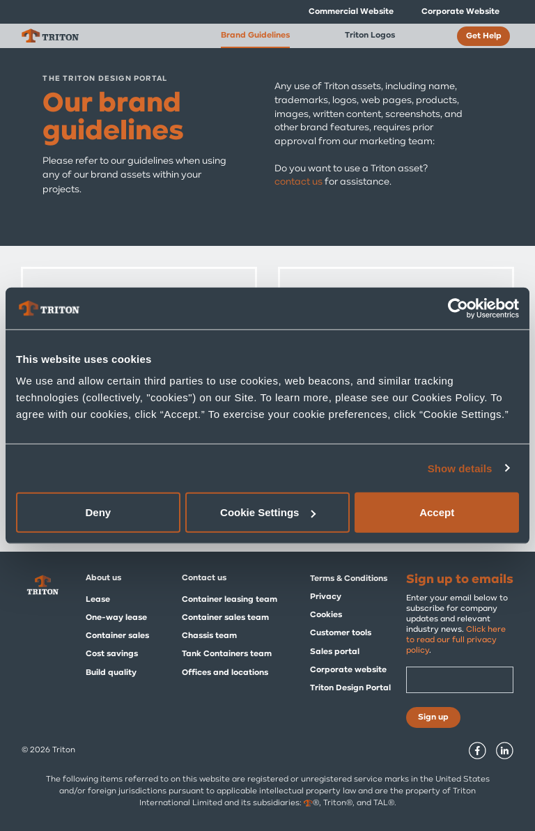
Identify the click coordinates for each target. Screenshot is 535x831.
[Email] (459, 680)
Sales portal (334, 652)
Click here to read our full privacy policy (456, 640)
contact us (298, 182)
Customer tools (340, 633)
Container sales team (225, 618)
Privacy (325, 597)
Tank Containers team (227, 654)
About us (103, 578)
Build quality (111, 673)
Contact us (204, 578)
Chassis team (209, 636)
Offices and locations (225, 673)
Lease (98, 600)
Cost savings (112, 654)
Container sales (117, 636)
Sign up (433, 717)
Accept (436, 512)
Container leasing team (229, 600)
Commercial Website (351, 12)
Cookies (326, 615)
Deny (98, 512)
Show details (460, 468)
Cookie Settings (268, 512)
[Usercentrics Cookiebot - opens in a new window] (458, 307)
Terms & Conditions (348, 579)
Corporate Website (460, 12)
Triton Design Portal (350, 688)
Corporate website (348, 670)
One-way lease (116, 618)
